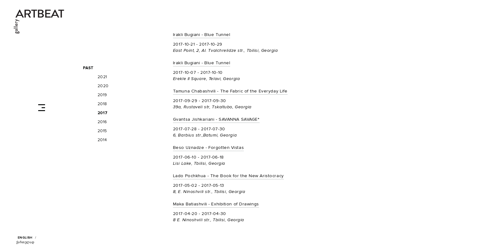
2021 (102, 77)
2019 (102, 95)
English (25, 237)
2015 (102, 131)
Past (88, 68)
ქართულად (25, 242)
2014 (102, 140)
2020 (103, 86)
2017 (103, 113)
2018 (102, 104)
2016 (102, 122)
